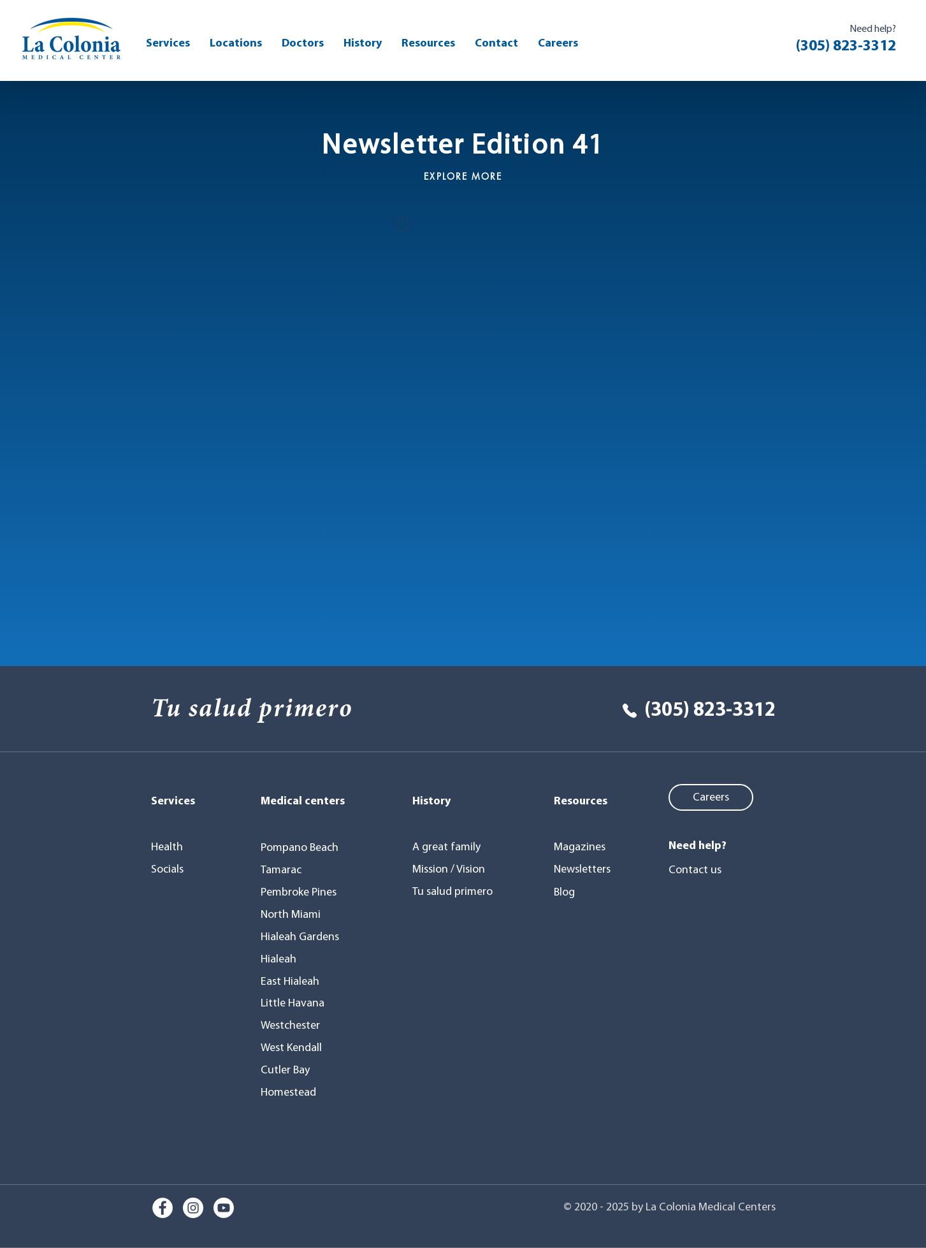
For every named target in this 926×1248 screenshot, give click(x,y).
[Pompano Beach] (305, 847)
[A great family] (454, 847)
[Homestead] (292, 1092)
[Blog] (585, 892)
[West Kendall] (295, 1048)
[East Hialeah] (295, 981)
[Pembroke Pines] (303, 892)
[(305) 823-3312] (686, 710)
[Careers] (711, 797)
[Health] (179, 847)
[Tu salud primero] (454, 891)
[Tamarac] (285, 870)
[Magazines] (585, 847)
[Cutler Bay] (289, 1070)
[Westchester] (295, 1025)
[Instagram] (193, 1208)
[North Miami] (295, 914)
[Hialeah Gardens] (303, 937)
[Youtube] (223, 1208)
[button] (428, 43)
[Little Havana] (297, 1003)
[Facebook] (162, 1208)
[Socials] (179, 869)
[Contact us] (703, 870)
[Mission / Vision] (452, 869)
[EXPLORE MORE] (463, 176)
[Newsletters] (585, 869)
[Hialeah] (285, 959)
